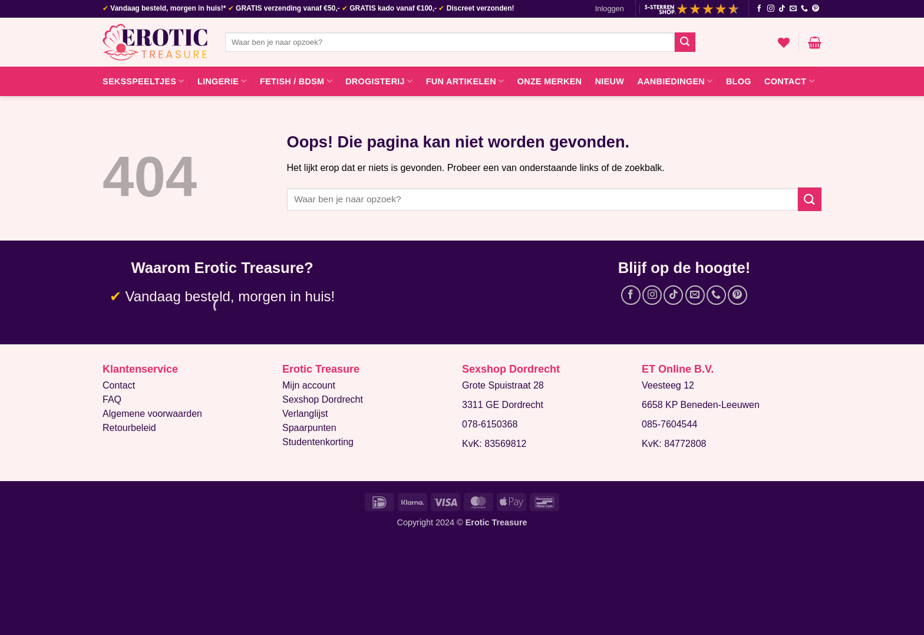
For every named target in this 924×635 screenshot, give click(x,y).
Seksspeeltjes (143, 81)
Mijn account (308, 385)
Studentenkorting (318, 442)
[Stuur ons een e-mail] (793, 9)
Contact (789, 81)
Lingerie (222, 81)
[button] (609, 9)
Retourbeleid (129, 428)
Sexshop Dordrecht (322, 399)
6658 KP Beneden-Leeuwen (701, 405)
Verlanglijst (305, 414)
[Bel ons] (804, 9)
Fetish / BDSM (296, 81)
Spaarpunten (309, 428)
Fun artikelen (465, 81)
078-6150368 (489, 424)
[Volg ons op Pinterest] (815, 9)
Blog (738, 81)
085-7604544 (669, 424)
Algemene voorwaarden (152, 414)
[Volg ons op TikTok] (782, 9)
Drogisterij (378, 81)
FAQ (112, 399)
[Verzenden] (685, 42)
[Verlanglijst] (784, 42)
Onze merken (549, 81)
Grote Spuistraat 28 (503, 385)
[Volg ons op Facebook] (759, 9)
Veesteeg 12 (668, 385)
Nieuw (609, 81)
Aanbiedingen (674, 81)
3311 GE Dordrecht (502, 405)
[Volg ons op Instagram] (770, 9)
